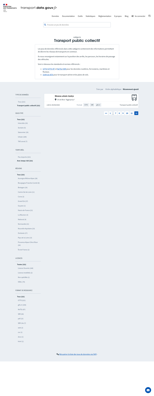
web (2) (20, 328)
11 (132, 113)
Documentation (68, 16)
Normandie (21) (23, 224)
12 (136, 113)
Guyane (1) (22, 206)
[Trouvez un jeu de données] (77, 24)
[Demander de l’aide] (148, 390)
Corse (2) (21, 197)
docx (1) (20, 337)
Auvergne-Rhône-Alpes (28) (27, 178)
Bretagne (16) (22, 187)
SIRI (64, 69)
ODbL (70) (21, 282)
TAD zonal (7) (22, 141)
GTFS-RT (51, 69)
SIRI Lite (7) (22, 323)
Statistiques (90, 16)
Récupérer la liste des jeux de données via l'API (78, 354)
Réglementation (104, 16)
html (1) (21, 341)
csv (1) (20, 332)
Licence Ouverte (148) (25, 268)
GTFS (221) (22, 300)
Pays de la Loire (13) (25, 238)
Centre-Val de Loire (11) (26, 192)
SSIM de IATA (48, 74)
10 (127, 113)
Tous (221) (21, 102)
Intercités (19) (23, 123)
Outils (80, 16)
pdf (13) (20, 318)
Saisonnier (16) (23, 132)
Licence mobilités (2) (25, 273)
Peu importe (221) (24, 157)
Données (55, 16)
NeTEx (59, 69)
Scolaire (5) (22, 128)
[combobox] (77, 24)
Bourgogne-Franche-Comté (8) (29, 183)
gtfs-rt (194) (22, 305)
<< (106, 113)
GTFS (45, 69)
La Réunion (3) (23, 215)
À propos (118, 16)
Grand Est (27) (23, 201)
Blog (126, 16)
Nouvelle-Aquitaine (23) (26, 228)
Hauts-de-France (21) (25, 210)
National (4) (22, 219)
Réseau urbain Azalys (64, 96)
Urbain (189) (22, 137)
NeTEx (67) (21, 309)
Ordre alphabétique (113, 89)
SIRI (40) (21, 314)
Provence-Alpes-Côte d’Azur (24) (28, 243)
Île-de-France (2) (23, 250)
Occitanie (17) (22, 233)
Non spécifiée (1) (24, 277)
